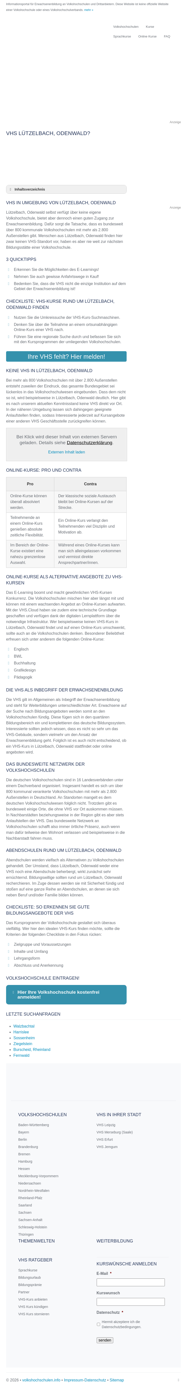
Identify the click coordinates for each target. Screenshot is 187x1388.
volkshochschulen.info (41, 1380)
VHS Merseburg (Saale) (115, 1132)
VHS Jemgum (107, 1147)
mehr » (88, 10)
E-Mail (104, 1273)
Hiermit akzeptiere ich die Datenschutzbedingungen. (121, 1324)
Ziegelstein (22, 1044)
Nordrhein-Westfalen (33, 1191)
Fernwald (21, 1055)
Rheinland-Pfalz (30, 1198)
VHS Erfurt (105, 1139)
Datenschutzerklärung (89, 442)
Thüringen (26, 1234)
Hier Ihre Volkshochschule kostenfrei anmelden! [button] (55, 995)
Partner (23, 1292)
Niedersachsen (29, 1183)
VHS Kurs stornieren (33, 1314)
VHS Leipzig (106, 1125)
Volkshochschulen (126, 26)
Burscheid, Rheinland (31, 1050)
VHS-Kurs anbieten (32, 1299)
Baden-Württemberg (33, 1125)
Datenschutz (110, 1312)
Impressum (73, 1380)
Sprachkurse (122, 36)
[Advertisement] (93, 85)
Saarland (25, 1205)
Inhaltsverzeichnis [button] (26, 189)
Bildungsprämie (30, 1285)
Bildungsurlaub (29, 1277)
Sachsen (24, 1212)
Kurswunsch (108, 1293)
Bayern (23, 1132)
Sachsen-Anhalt (30, 1220)
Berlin (22, 1139)
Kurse (150, 26)
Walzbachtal (24, 1026)
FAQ (167, 36)
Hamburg (25, 1161)
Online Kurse (147, 36)
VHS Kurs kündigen (33, 1307)
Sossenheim (24, 1038)
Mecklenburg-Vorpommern (38, 1176)
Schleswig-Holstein (32, 1227)
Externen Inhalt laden (66, 452)
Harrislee (21, 1032)
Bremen (24, 1154)
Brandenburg (28, 1147)
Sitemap (117, 1380)
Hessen (24, 1169)
